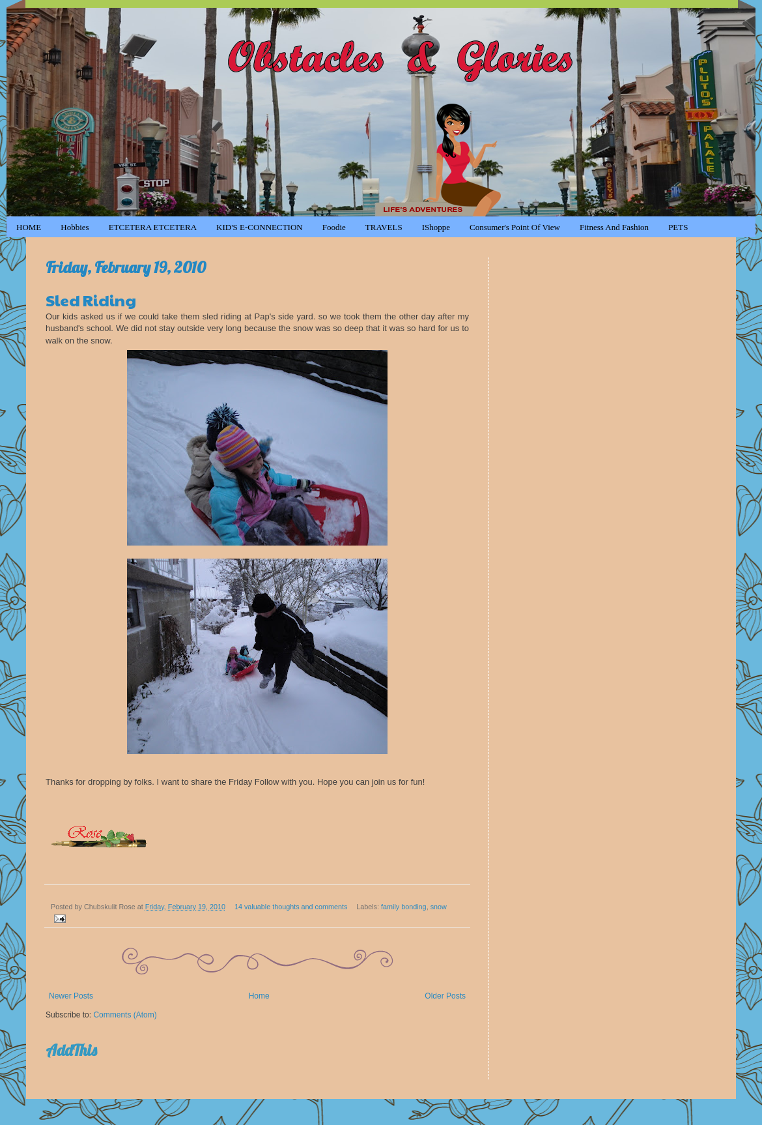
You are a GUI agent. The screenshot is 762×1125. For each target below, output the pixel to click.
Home (259, 996)
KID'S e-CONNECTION (259, 227)
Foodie (334, 227)
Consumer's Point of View (515, 227)
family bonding (404, 907)
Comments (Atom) (124, 1014)
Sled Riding (91, 300)
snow (438, 907)
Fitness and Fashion (614, 227)
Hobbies (75, 227)
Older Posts (445, 996)
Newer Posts (71, 996)
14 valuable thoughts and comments (290, 907)
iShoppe (436, 227)
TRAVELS (383, 227)
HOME (28, 227)
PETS (678, 227)
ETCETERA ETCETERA (153, 227)
